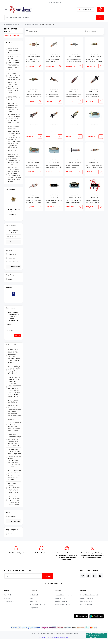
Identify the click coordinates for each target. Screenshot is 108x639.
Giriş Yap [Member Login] (83, 9)
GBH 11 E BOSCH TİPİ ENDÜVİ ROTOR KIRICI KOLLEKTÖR (52, 96)
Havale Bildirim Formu (37, 604)
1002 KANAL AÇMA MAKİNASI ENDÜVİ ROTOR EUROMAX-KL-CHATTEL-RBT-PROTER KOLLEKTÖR (33, 166)
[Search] (54, 17)
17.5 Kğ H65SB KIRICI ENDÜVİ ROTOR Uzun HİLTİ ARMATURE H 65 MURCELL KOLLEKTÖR (32, 61)
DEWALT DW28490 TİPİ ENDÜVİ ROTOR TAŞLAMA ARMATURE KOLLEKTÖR (74, 131)
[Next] (20, 205)
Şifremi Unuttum (10, 601)
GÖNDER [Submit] (47, 576)
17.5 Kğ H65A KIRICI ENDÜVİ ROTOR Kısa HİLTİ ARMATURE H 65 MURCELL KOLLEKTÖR (54, 202)
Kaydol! (17, 335)
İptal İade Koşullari (61, 601)
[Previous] (6, 205)
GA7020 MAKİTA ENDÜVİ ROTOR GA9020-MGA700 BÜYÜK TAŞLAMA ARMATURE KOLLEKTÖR (73, 61)
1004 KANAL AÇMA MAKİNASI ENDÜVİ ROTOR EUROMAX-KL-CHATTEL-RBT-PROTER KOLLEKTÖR (94, 131)
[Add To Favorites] (40, 66)
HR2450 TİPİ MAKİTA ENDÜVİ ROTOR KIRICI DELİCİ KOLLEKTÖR (93, 202)
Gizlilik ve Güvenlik (61, 598)
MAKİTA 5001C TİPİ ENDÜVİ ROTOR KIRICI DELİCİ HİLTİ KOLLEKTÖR (34, 202)
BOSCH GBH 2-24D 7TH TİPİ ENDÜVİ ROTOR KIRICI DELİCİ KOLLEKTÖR (54, 131)
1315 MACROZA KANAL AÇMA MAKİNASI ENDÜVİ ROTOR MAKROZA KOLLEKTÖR (53, 166)
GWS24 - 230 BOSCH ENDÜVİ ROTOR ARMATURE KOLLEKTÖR (73, 166)
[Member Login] (80, 9)
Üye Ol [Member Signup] (89, 9)
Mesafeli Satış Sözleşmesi (64, 595)
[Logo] (20, 9)
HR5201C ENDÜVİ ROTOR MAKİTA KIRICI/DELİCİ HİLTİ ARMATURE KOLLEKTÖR (33, 96)
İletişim (32, 598)
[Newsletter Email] (28, 576)
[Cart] (100, 9)
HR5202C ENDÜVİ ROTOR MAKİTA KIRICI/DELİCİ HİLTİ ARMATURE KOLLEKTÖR (94, 61)
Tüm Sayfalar (15, 266)
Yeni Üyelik (8, 595)
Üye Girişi (7, 598)
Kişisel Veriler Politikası (62, 604)
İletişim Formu (34, 601)
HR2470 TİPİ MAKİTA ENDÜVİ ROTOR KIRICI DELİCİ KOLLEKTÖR (93, 96)
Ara (100, 17)
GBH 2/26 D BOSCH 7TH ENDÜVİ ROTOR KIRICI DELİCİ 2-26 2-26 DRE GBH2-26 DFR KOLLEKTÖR (74, 96)
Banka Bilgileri (35, 595)
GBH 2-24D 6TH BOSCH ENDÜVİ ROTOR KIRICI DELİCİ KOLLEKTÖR (33, 131)
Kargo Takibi (34, 607)
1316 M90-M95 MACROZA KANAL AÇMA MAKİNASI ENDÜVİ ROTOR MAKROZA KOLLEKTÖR (74, 202)
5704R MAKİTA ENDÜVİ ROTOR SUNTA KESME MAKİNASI (53, 61)
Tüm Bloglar (15, 521)
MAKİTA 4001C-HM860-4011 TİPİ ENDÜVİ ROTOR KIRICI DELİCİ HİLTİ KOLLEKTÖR (94, 166)
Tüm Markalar (15, 242)
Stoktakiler (33, 31)
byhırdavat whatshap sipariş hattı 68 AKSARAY (95, 635)
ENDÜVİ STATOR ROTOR (47, 24)
